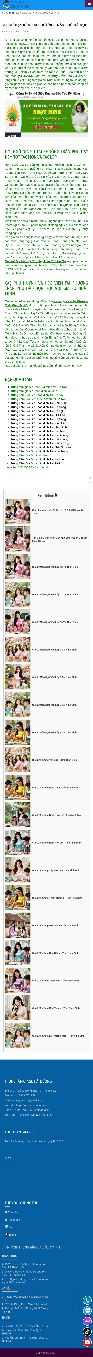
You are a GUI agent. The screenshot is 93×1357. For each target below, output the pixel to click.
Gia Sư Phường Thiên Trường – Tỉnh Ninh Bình (57, 898)
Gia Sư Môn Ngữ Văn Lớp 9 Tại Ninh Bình (54, 649)
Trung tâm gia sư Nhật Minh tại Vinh (34, 391)
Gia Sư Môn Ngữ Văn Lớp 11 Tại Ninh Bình (55, 594)
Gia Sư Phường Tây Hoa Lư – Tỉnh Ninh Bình (56, 870)
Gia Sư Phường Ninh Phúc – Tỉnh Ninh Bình (55, 787)
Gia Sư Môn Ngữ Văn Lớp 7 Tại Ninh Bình (54, 705)
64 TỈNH (10, 13)
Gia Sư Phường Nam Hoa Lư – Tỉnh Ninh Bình (56, 842)
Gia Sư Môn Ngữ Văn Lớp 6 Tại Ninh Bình (54, 732)
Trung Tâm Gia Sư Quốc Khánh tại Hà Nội (38, 399)
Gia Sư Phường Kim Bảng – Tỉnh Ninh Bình (55, 953)
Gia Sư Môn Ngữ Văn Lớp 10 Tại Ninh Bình (55, 622)
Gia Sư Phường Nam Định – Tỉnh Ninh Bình (55, 925)
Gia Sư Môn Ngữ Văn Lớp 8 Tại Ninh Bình (54, 677)
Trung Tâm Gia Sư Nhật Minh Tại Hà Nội (37, 395)
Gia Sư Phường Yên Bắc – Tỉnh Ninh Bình (54, 760)
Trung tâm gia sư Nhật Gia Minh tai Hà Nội (39, 387)
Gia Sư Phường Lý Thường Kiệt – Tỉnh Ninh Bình (58, 1036)
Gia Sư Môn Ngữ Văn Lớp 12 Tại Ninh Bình (55, 567)
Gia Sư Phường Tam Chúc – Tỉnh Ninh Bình (55, 980)
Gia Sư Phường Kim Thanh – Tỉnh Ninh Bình (56, 1008)
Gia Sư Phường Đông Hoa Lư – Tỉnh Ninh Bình (57, 815)
